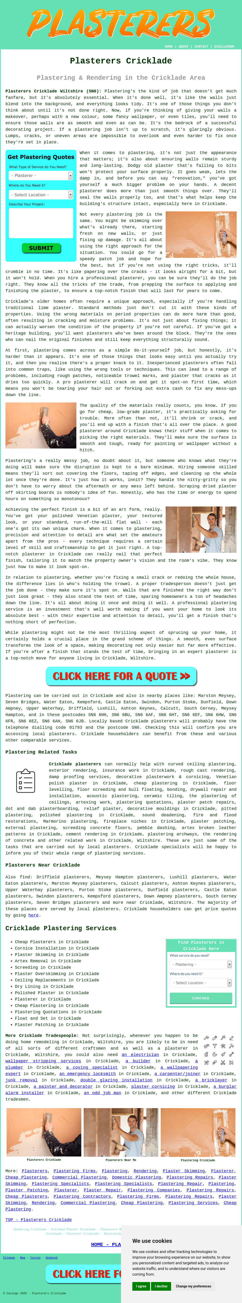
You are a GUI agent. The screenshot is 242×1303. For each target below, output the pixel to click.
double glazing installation (116, 1080)
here (33, 915)
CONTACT (201, 47)
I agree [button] (141, 1286)
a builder (138, 1061)
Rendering (145, 1171)
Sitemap (9, 1258)
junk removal (21, 1080)
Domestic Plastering (136, 1177)
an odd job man (102, 1093)
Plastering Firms (75, 1171)
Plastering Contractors (82, 1196)
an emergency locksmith (87, 1074)
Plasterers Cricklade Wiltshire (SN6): (53, 91)
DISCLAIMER (224, 47)
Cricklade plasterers (75, 764)
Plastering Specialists (60, 1183)
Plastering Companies (154, 1190)
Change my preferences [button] (193, 1286)
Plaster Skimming (184, 1171)
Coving (35, 1258)
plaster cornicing (153, 1086)
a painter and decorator (63, 1086)
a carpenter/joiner (178, 1074)
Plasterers (35, 1171)
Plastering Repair (180, 1183)
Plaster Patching (26, 1190)
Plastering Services (193, 1203)
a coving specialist (92, 1067)
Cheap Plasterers (26, 1196)
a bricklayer (211, 1080)
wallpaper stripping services (43, 1061)
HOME (169, 47)
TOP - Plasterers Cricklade (38, 1220)
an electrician (140, 1054)
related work (80, 840)
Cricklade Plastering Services (61, 928)
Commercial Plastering (79, 1177)
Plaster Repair (102, 1190)
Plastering (114, 1171)
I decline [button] (161, 1286)
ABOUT (184, 47)
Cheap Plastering (26, 1177)
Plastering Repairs (190, 1177)
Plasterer (222, 1171)
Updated (51, 1258)
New (22, 1258)
